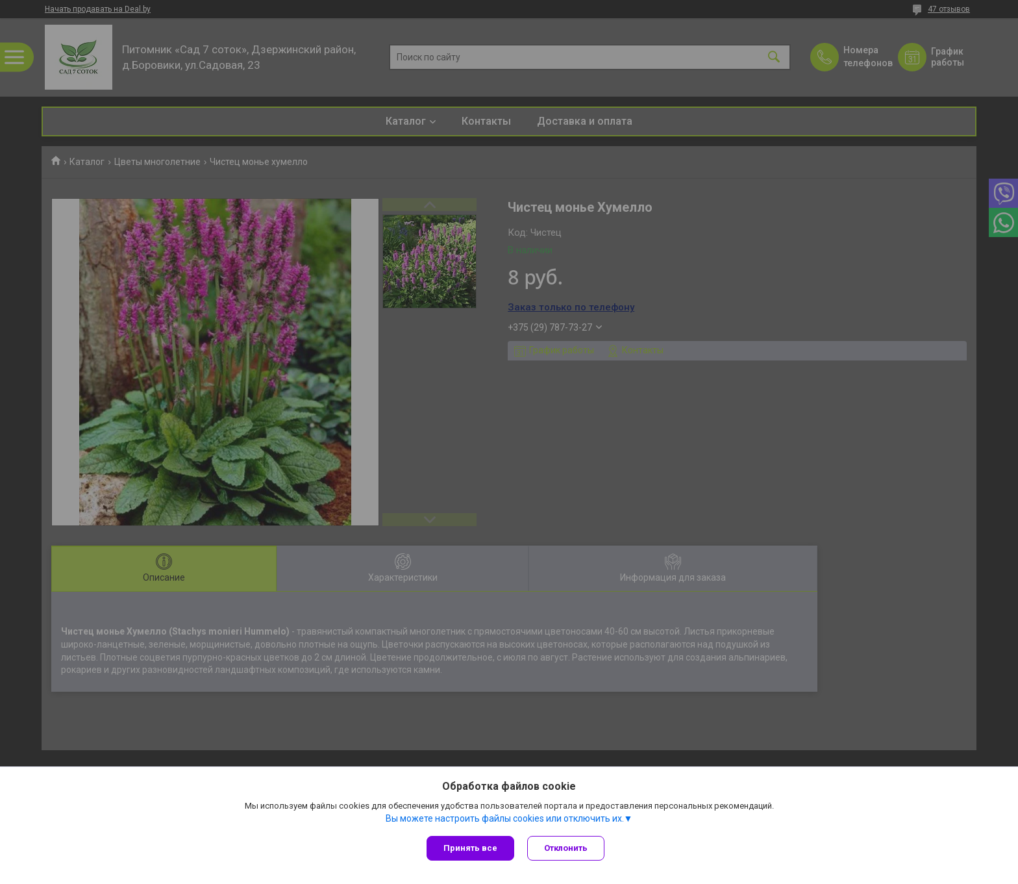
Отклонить (566, 848)
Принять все (470, 848)
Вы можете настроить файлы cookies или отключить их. (505, 818)
